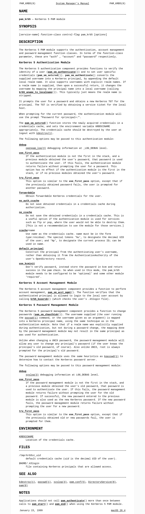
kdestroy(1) (44, 133)
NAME (23, 11)
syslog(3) (32, 374)
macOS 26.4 (118, 510)
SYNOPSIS (27, 26)
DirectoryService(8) (102, 482)
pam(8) (23, 485)
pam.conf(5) (77, 482)
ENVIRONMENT (31, 428)
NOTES (24, 492)
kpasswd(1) (111, 356)
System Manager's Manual (72, 3)
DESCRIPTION (31, 41)
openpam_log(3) (36, 148)
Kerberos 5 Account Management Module (48, 283)
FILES (24, 447)
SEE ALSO (27, 473)
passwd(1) (31, 317)
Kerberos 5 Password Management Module (48, 305)
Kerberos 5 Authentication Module (44, 62)
